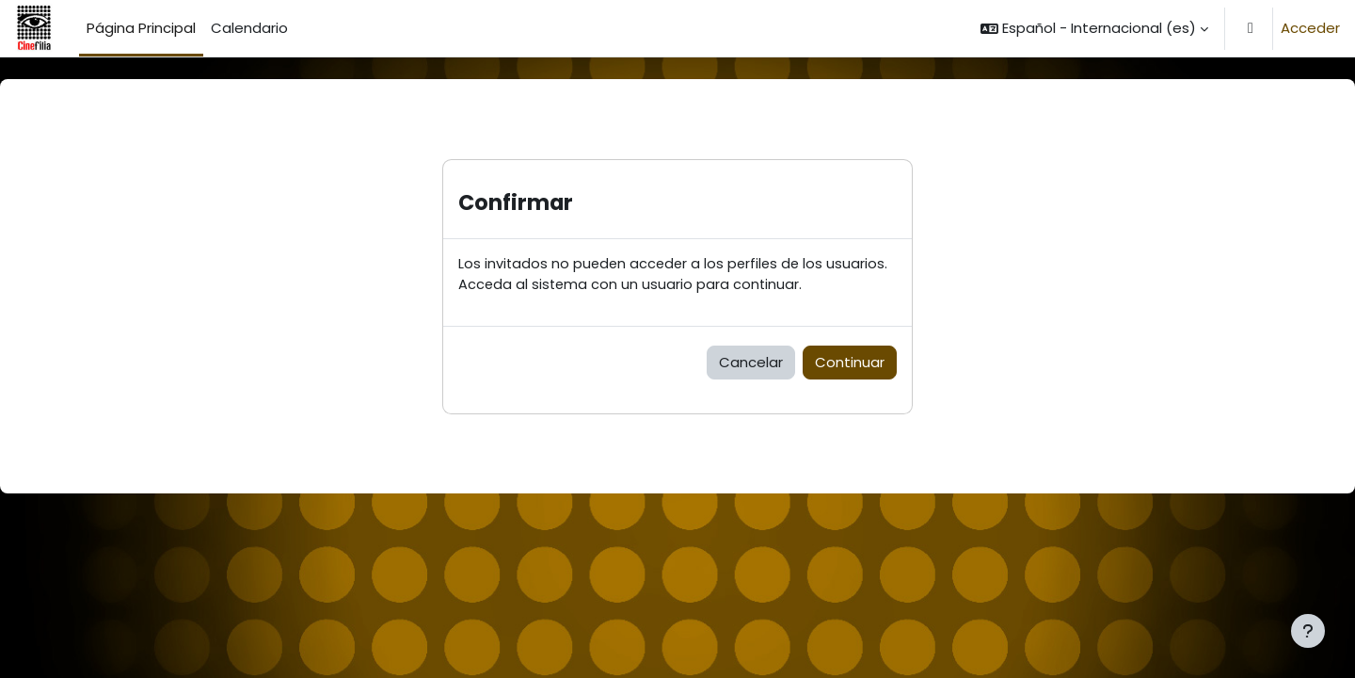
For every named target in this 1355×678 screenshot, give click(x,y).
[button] (1094, 28)
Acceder (1310, 28)
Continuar (850, 363)
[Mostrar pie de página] (1308, 631)
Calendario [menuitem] (249, 28)
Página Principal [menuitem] (141, 28)
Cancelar (751, 363)
